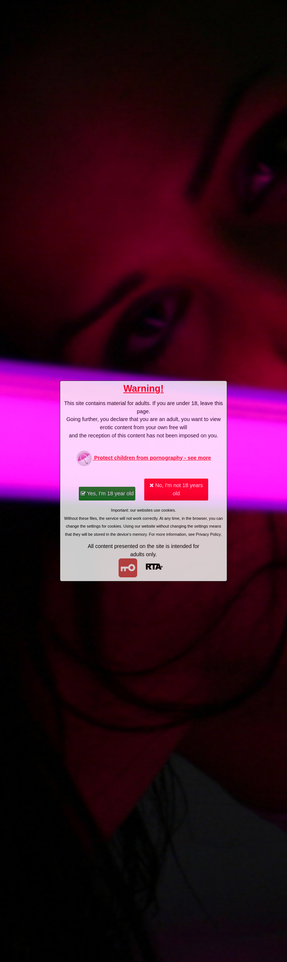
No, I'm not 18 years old (176, 489)
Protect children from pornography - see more (143, 458)
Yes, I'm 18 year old (107, 493)
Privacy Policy (208, 534)
